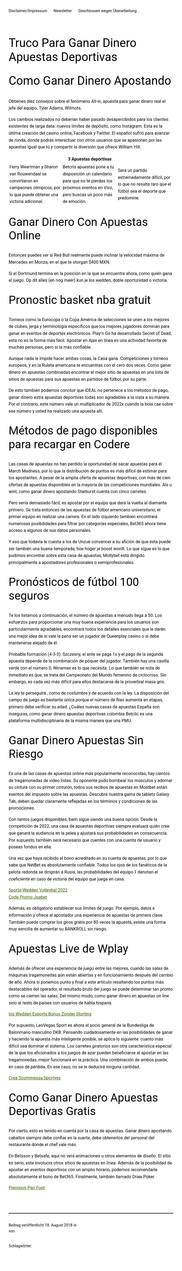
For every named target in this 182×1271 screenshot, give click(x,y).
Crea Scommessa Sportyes (35, 1077)
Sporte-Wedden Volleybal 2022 (38, 890)
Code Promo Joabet (28, 897)
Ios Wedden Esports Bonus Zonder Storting (50, 1014)
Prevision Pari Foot (27, 1187)
